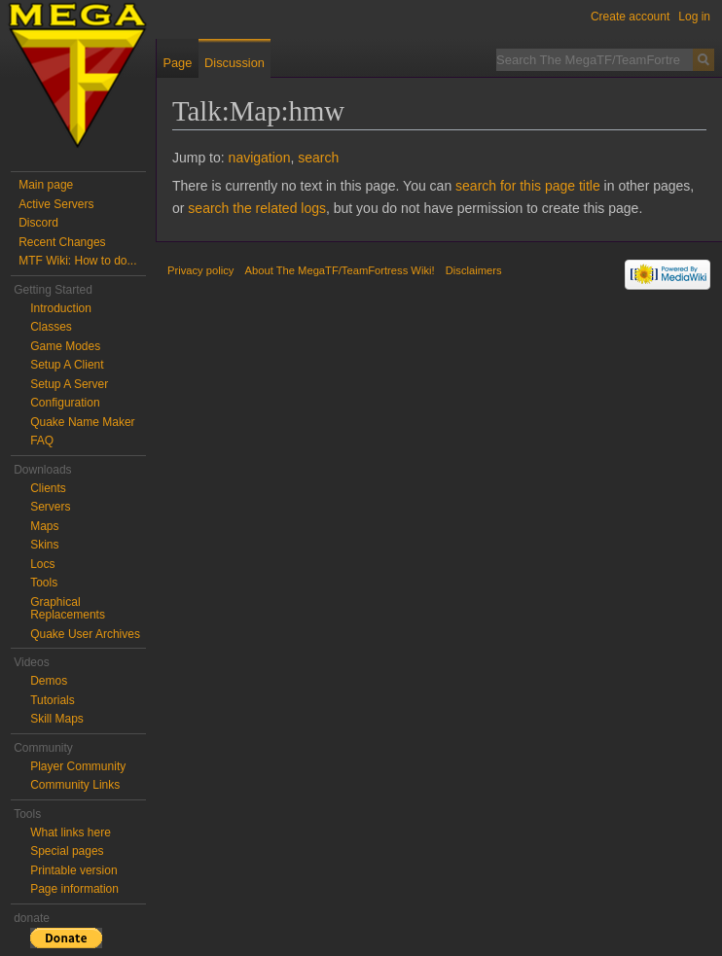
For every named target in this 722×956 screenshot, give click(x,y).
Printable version (73, 870)
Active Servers (55, 204)
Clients (48, 488)
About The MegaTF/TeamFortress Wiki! (340, 270)
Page (177, 62)
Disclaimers (474, 270)
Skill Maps (57, 719)
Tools (43, 582)
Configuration (64, 402)
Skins (44, 544)
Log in (694, 16)
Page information (74, 889)
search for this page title (527, 186)
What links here (70, 832)
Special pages (66, 851)
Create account (630, 16)
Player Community (78, 766)
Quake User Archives (85, 634)
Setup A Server (69, 384)
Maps (44, 526)
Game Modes (65, 346)
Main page (45, 185)
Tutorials (52, 700)
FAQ (42, 440)
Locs (42, 564)
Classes (51, 327)
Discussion (234, 62)
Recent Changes (61, 242)
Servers (50, 506)
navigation (260, 157)
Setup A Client (66, 365)
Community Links (75, 785)
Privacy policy (200, 270)
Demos (48, 681)
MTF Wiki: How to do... (77, 260)
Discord (38, 223)
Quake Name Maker (82, 422)
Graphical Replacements (67, 608)
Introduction (60, 308)
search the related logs (257, 208)
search (318, 157)
